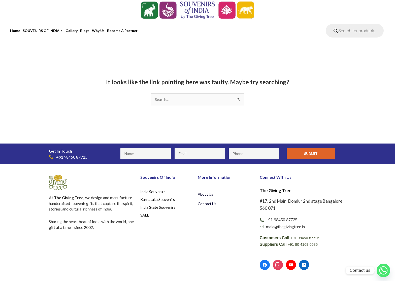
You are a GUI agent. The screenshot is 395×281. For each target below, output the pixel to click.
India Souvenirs (153, 192)
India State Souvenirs (158, 209)
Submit (311, 154)
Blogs (84, 30)
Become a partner (122, 30)
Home (15, 30)
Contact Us (207, 204)
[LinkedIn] (304, 265)
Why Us (98, 30)
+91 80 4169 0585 (304, 245)
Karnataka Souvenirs (158, 201)
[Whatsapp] (383, 270)
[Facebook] (265, 265)
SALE (144, 218)
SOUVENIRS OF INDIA (43, 30)
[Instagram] (278, 265)
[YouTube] (291, 265)
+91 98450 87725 (306, 238)
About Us (206, 194)
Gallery (71, 30)
